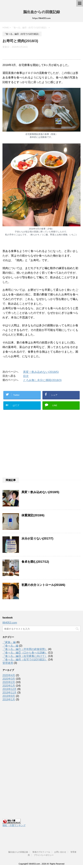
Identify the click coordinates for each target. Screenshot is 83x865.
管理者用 (7, 663)
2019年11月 (9, 692)
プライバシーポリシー (44, 850)
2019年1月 (8, 699)
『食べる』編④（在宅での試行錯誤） (24, 659)
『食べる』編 (10, 645)
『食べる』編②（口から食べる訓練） (24, 652)
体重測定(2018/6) (32, 515)
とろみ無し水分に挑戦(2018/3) (42, 380)
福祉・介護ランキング (14, 825)
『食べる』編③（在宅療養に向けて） (24, 656)
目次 (26, 376)
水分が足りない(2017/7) (37, 538)
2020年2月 (8, 682)
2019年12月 (9, 689)
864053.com (9, 622)
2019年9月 (8, 696)
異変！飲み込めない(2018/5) (41, 372)
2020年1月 (8, 685)
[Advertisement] (41, 449)
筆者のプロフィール (41, 847)
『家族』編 (9, 642)
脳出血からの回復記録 (41, 12)
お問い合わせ (60, 847)
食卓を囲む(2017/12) (35, 561)
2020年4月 (8, 675)
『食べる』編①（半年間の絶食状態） (24, 649)
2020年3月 (8, 678)
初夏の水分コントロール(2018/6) (43, 585)
